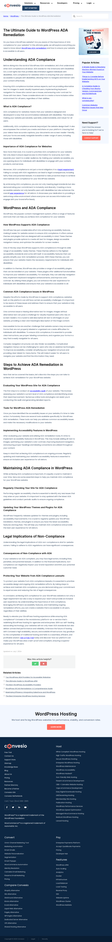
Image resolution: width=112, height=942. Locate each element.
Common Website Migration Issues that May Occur (92, 107)
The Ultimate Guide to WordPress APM (21, 681)
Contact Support (91, 138)
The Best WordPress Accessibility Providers (23, 685)
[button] (35, 664)
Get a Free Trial (27, 637)
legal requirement (66, 169)
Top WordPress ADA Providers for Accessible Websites (28, 677)
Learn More (56, 727)
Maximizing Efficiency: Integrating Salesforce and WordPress (30, 692)
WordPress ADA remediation (33, 48)
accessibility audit (38, 391)
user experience (17, 193)
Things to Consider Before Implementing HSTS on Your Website (93, 79)
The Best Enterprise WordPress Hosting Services (25, 696)
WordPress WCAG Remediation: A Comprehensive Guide (29, 688)
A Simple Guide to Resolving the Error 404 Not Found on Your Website (93, 69)
